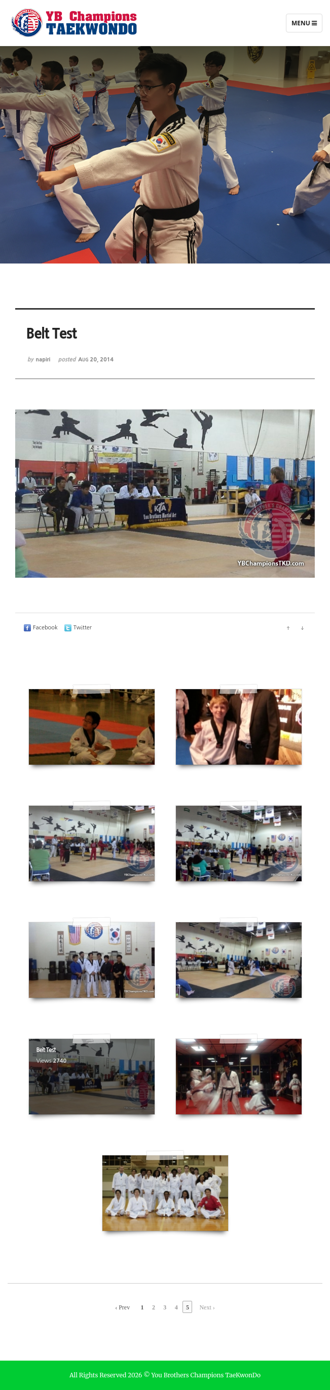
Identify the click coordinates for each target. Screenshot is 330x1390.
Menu (304, 25)
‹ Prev (122, 1307)
